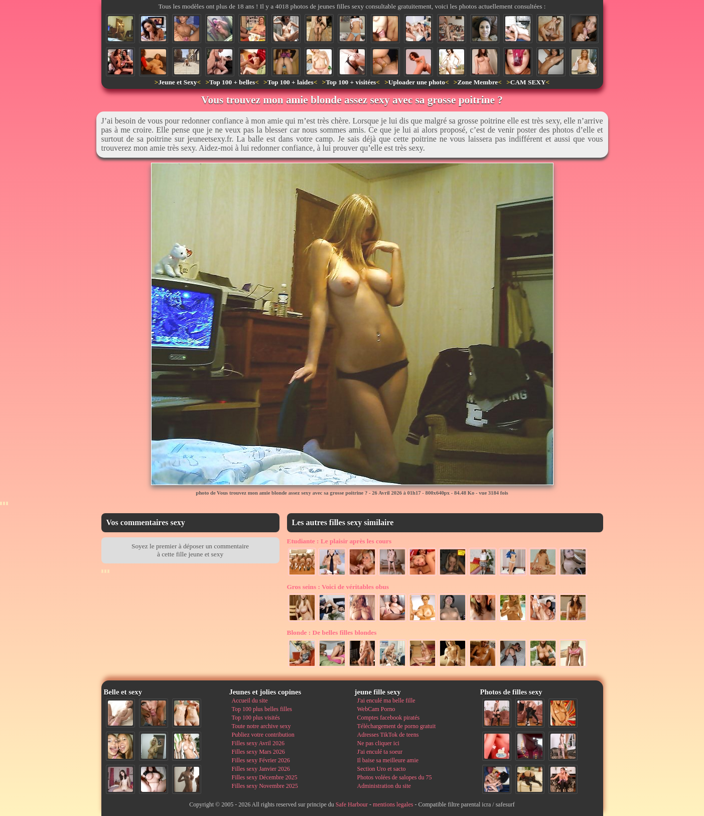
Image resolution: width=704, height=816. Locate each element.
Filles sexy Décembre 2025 (265, 777)
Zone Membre (477, 82)
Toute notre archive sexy (261, 726)
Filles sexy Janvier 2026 (261, 768)
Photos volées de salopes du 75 (394, 777)
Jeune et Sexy (177, 82)
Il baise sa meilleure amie (388, 760)
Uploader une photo (416, 82)
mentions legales (393, 804)
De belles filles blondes (332, 632)
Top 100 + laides (290, 82)
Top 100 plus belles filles (262, 709)
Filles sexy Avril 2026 (258, 743)
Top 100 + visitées (351, 82)
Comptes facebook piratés (388, 717)
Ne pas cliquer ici (378, 743)
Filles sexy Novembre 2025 (265, 785)
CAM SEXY (528, 82)
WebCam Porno (376, 709)
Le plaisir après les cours (339, 541)
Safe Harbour (352, 804)
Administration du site (384, 785)
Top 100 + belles (232, 82)
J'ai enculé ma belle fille (386, 700)
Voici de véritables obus (338, 587)
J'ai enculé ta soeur (379, 751)
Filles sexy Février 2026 (261, 760)
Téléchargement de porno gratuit (396, 726)
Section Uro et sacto (381, 768)
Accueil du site (250, 700)
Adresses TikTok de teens (388, 734)
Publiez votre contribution (263, 734)
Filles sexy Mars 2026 (258, 751)
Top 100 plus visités (256, 717)
